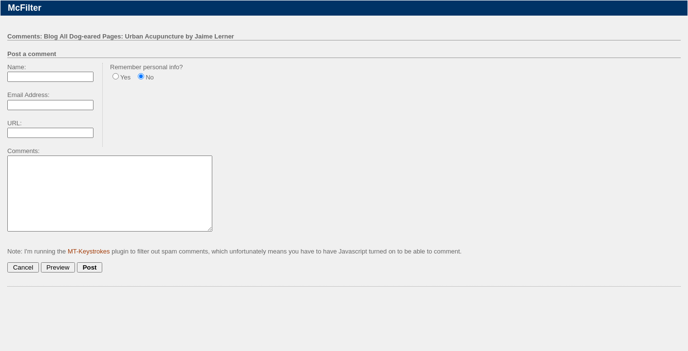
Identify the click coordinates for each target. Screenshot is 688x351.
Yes (125, 77)
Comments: (23, 151)
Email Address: (28, 94)
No (150, 77)
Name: (16, 67)
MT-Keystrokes (89, 266)
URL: (14, 123)
